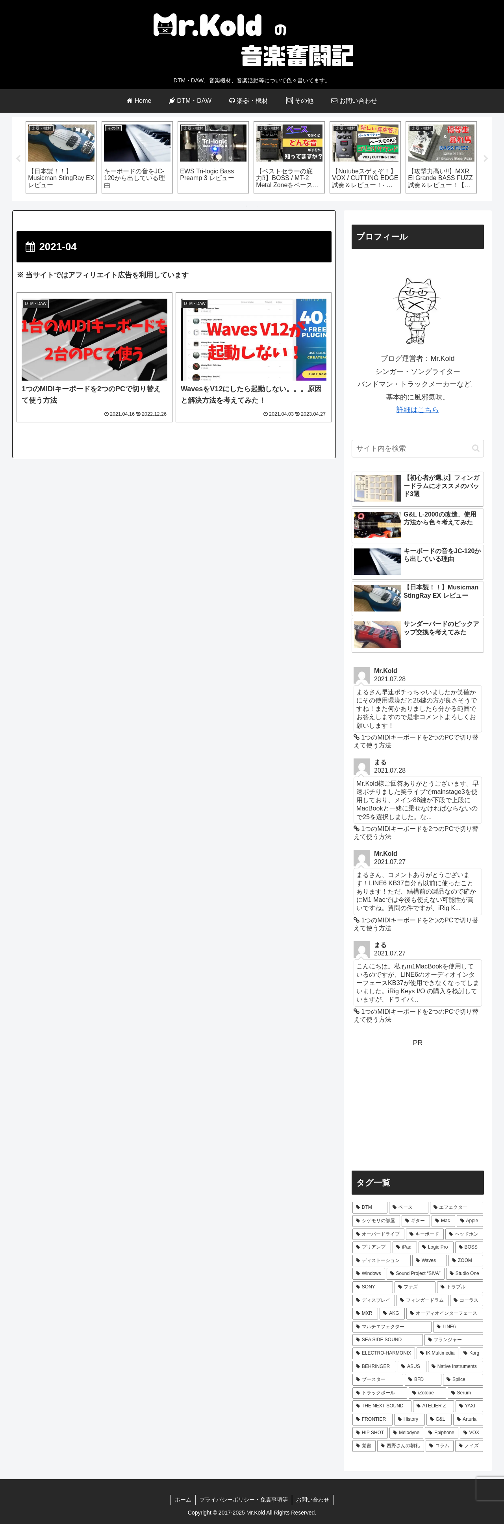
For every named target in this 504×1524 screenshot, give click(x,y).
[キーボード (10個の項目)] (425, 1234)
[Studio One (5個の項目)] (464, 1274)
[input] (418, 448)
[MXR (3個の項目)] (365, 1314)
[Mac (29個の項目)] (443, 1221)
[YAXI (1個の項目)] (469, 1406)
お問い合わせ (312, 1499)
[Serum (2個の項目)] (465, 1393)
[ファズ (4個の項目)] (415, 1287)
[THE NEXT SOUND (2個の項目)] (381, 1406)
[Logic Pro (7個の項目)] (436, 1248)
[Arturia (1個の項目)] (468, 1419)
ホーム (183, 1499)
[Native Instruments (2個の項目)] (455, 1367)
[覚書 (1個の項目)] (364, 1446)
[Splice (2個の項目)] (463, 1380)
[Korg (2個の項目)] (471, 1353)
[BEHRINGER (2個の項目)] (374, 1367)
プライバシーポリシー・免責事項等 (244, 1499)
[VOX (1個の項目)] (471, 1433)
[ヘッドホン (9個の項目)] (464, 1234)
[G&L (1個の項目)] (439, 1419)
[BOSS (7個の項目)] (469, 1248)
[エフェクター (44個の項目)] (456, 1208)
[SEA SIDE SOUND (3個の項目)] (387, 1340)
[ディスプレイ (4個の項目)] (373, 1301)
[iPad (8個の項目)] (405, 1248)
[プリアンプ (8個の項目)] (371, 1248)
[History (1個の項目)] (409, 1419)
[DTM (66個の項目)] (369, 1208)
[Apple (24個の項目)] (470, 1221)
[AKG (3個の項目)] (392, 1314)
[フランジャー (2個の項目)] (453, 1340)
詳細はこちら (418, 410)
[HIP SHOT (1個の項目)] (370, 1433)
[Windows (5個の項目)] (368, 1274)
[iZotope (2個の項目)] (427, 1393)
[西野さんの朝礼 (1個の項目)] (400, 1446)
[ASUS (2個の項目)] (412, 1367)
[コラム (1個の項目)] (440, 1446)
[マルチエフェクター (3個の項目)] (392, 1327)
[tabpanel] (61, 157)
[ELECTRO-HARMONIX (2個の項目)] (383, 1353)
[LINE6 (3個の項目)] (458, 1327)
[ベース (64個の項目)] (408, 1208)
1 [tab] (246, 206)
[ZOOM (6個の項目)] (465, 1261)
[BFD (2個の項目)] (423, 1380)
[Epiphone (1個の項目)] (441, 1433)
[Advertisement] (418, 1105)
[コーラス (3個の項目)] (466, 1301)
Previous (18, 159)
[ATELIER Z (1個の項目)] (433, 1406)
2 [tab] (258, 206)
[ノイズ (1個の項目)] (469, 1446)
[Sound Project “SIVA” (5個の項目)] (416, 1274)
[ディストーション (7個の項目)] (381, 1261)
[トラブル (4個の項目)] (460, 1287)
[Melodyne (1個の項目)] (406, 1433)
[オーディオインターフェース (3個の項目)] (444, 1314)
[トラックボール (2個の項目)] (379, 1393)
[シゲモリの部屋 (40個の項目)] (376, 1221)
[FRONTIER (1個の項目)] (372, 1419)
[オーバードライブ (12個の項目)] (378, 1234)
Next (486, 159)
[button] (476, 448)
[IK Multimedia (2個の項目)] (437, 1353)
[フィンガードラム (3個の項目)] (422, 1301)
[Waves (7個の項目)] (429, 1261)
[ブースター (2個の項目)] (377, 1380)
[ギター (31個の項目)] (416, 1221)
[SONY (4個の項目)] (372, 1287)
